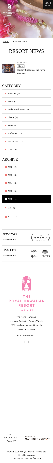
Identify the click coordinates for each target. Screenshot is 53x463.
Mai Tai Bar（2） (16, 141)
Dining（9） (13, 117)
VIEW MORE (10, 239)
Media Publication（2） (19, 109)
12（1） (12, 207)
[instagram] (21, 342)
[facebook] (24, 342)
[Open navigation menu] (37, 4)
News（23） (14, 101)
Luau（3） (13, 149)
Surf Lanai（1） (15, 133)
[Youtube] (31, 342)
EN (27, 4)
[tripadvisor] (28, 342)
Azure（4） (13, 125)
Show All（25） (15, 93)
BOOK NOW (48, 4)
